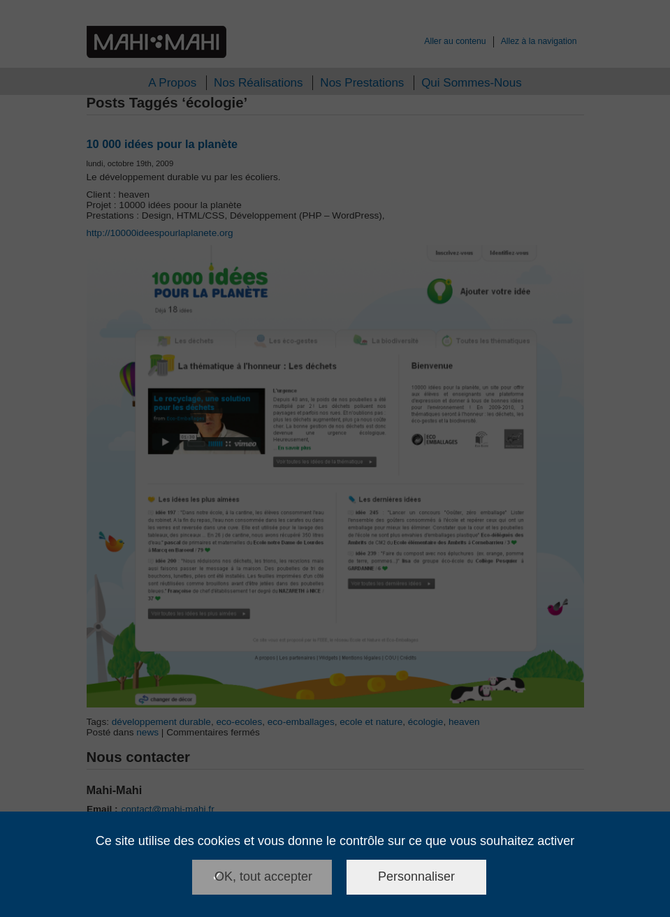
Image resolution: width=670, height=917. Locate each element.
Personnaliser (416, 876)
